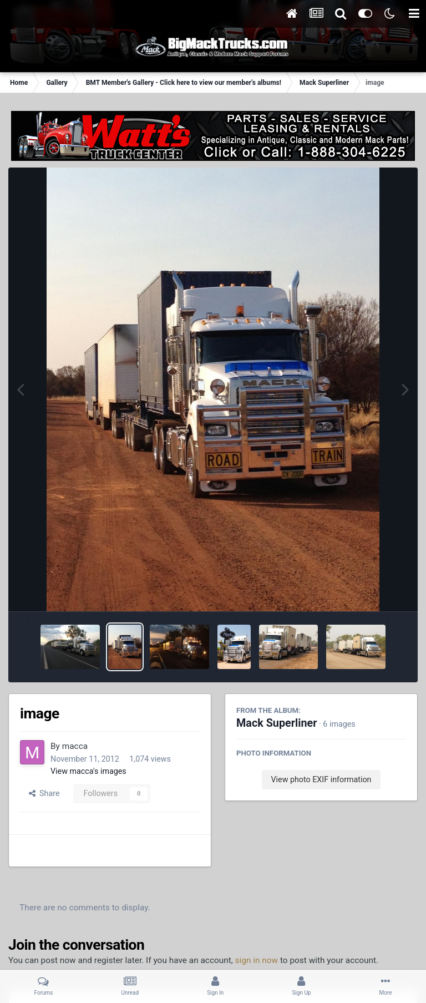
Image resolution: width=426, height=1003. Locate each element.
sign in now (256, 960)
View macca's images (88, 771)
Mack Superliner (276, 723)
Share (44, 793)
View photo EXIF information (321, 779)
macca (75, 746)
